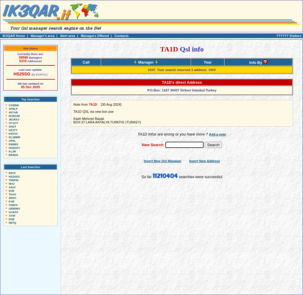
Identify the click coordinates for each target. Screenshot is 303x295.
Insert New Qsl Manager (162, 161)
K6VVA (13, 133)
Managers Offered (95, 36)
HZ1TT (13, 130)
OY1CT (13, 123)
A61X (12, 187)
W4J (11, 183)
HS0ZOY (14, 147)
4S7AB (13, 112)
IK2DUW (14, 115)
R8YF (12, 173)
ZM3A (12, 197)
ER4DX (13, 155)
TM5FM (13, 180)
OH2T (12, 126)
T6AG (12, 194)
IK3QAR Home (13, 36)
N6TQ (12, 222)
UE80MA (14, 208)
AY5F (12, 215)
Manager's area (42, 36)
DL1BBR (14, 137)
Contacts (122, 36)
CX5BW (14, 105)
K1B (11, 201)
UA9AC (13, 212)
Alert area (67, 36)
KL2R (12, 151)
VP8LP (13, 108)
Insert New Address (204, 161)
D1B (11, 219)
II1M (11, 190)
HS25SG (22, 74)
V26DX (13, 205)
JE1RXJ (14, 119)
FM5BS (13, 144)
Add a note (217, 134)
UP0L (12, 140)
